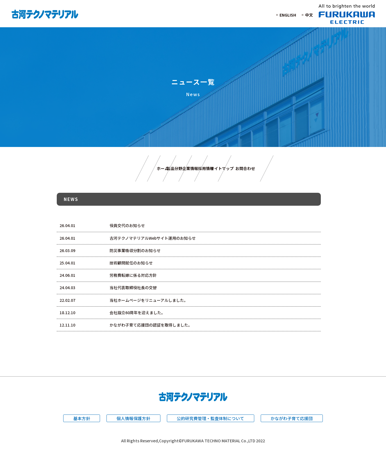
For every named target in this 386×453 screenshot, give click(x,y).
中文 (309, 15)
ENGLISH (288, 15)
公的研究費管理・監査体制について (210, 420)
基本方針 (81, 420)
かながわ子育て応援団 (292, 420)
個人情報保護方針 (133, 420)
